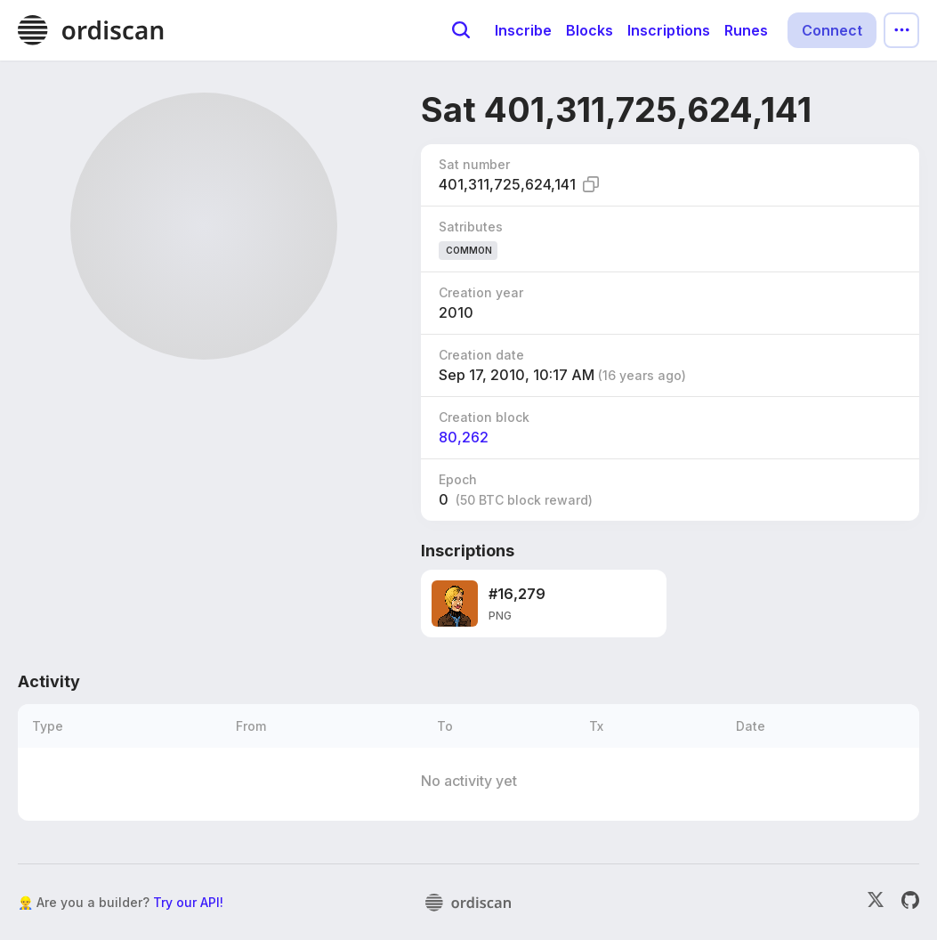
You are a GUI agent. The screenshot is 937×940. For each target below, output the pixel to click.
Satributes (471, 226)
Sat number (474, 164)
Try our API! (188, 902)
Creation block (484, 417)
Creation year (481, 292)
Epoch (458, 479)
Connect (832, 30)
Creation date (481, 354)
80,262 (464, 437)
